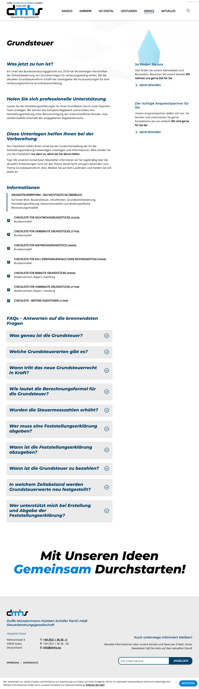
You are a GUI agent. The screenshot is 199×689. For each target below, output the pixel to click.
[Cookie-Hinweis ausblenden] (188, 683)
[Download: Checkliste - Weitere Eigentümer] (59, 301)
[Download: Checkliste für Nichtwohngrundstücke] (59, 220)
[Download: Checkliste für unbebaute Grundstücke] (59, 234)
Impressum (13, 662)
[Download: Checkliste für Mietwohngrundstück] (59, 248)
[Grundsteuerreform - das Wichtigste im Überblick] (59, 202)
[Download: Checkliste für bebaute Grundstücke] (59, 276)
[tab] (59, 336)
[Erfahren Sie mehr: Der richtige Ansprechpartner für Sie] (163, 132)
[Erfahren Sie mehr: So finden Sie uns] (163, 85)
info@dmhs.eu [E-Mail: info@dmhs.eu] (52, 647)
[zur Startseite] (25, 10)
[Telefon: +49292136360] (55, 640)
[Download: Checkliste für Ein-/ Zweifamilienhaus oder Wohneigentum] (59, 262)
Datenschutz (30, 662)
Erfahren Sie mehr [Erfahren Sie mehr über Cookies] (95, 685)
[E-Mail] (143, 660)
